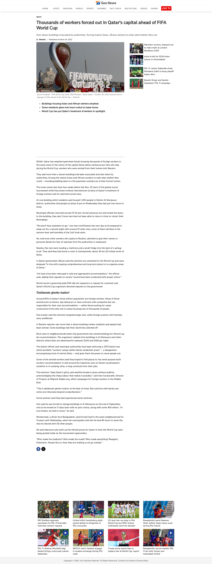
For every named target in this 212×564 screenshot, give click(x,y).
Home (45, 8)
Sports (90, 8)
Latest (56, 8)
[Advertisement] (80, 134)
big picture (131, 8)
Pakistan (67, 8)
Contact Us (123, 561)
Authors (132, 561)
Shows (154, 8)
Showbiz (101, 8)
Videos (143, 8)
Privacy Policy (142, 561)
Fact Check (115, 8)
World (79, 8)
